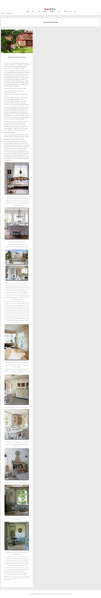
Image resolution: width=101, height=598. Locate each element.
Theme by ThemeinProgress (51, 594)
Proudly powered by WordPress (65, 594)
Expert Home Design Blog (21, 66)
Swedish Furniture (50, 5)
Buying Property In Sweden (17, 57)
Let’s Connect (8, 13)
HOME (2, 13)
